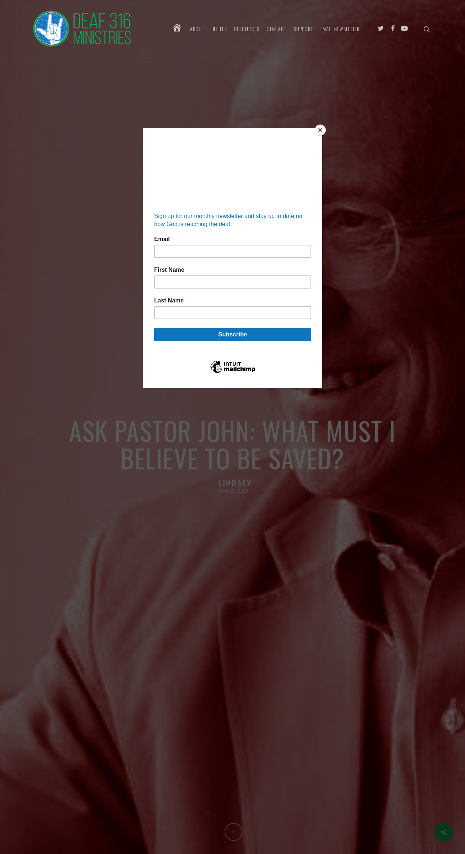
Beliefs (219, 28)
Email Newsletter (340, 28)
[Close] (320, 130)
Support (303, 28)
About (197, 28)
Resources (246, 28)
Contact (276, 28)
